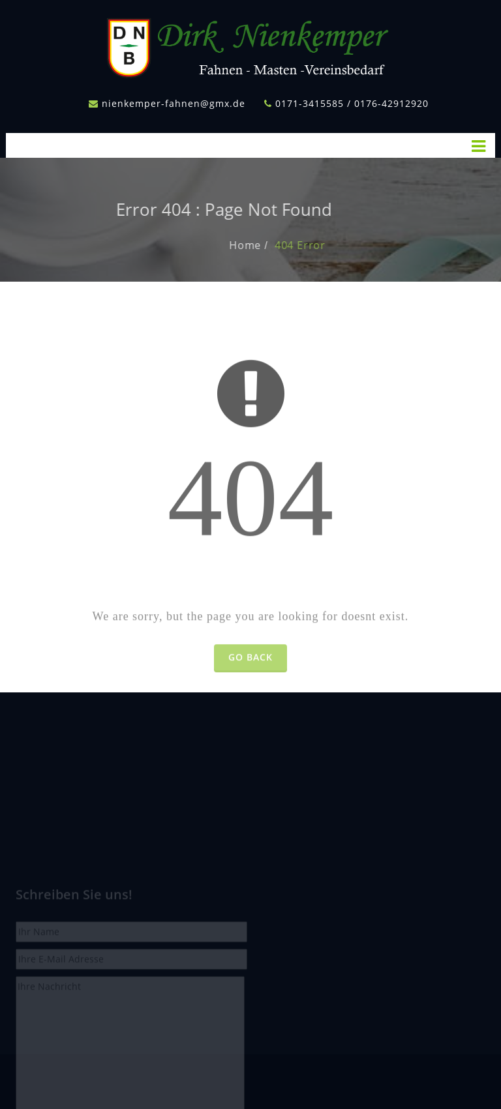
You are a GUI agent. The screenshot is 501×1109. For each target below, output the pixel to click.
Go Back (250, 674)
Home (263, 245)
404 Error (317, 245)
